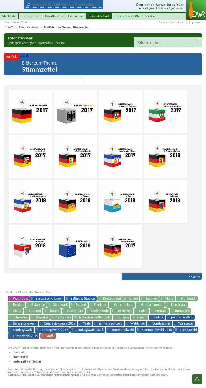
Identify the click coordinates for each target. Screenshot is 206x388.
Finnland (100, 304)
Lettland (35, 310)
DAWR (10, 27)
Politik (158, 317)
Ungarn (123, 317)
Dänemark (60, 304)
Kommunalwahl (122, 329)
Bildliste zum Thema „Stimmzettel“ (67, 27)
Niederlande (100, 310)
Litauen (54, 310)
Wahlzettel (185, 323)
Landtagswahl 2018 (90, 329)
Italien (133, 298)
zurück (11, 56)
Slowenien (63, 317)
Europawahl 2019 (25, 336)
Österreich (124, 310)
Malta (169, 298)
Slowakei (41, 317)
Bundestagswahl (24, 323)
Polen (143, 310)
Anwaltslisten (54, 16)
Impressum (195, 22)
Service (150, 16)
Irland (17, 310)
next (192, 276)
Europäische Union (49, 298)
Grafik (50, 336)
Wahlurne (137, 323)
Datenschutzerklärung (171, 22)
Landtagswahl (22, 329)
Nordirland (179, 304)
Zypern (142, 317)
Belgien (18, 304)
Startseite (9, 16)
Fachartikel (75, 16)
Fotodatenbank (28, 27)
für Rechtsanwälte (127, 16)
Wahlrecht (20, 298)
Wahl (87, 323)
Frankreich (188, 298)
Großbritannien (152, 304)
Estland (81, 304)
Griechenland (123, 304)
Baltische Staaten (83, 298)
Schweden (20, 317)
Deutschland (112, 298)
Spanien (151, 298)
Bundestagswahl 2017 (60, 323)
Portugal (161, 310)
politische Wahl (182, 317)
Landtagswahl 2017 (54, 329)
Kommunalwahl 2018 (157, 329)
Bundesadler (161, 323)
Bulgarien (38, 304)
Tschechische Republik (95, 317)
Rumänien (182, 310)
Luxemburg (75, 310)
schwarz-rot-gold (110, 323)
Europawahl (188, 329)
